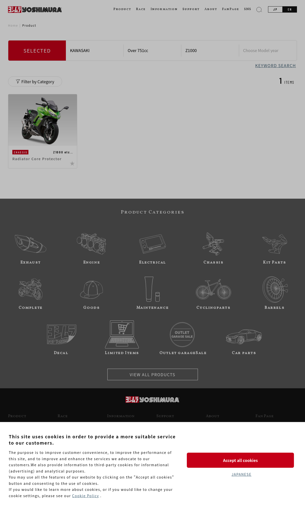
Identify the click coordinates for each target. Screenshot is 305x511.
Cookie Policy (85, 495)
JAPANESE (241, 474)
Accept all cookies (241, 460)
